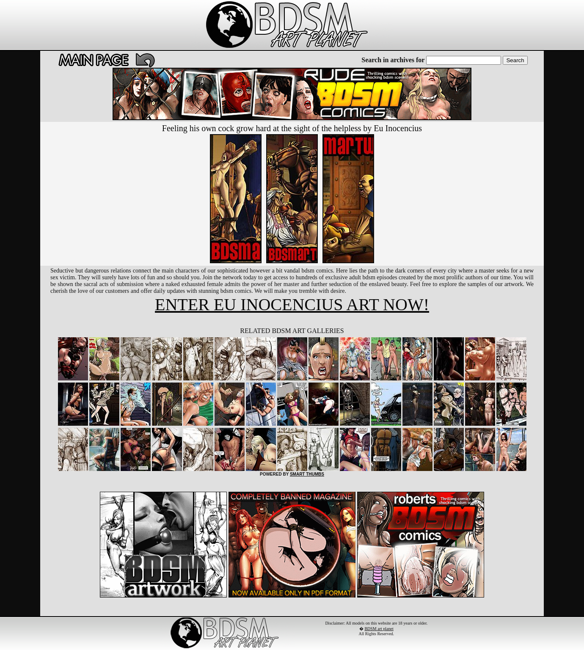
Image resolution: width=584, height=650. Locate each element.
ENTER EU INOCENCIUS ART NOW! (292, 304)
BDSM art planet (378, 628)
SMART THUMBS (307, 474)
